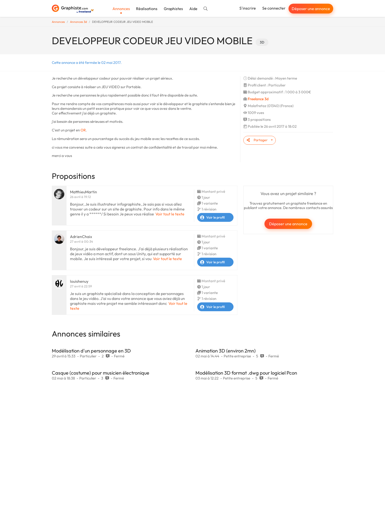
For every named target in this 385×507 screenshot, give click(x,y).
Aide (193, 8)
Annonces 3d (78, 22)
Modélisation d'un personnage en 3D (91, 351)
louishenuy (79, 281)
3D (262, 42)
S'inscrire (247, 8)
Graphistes (173, 8)
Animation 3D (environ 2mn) (225, 351)
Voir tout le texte (169, 213)
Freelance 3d (258, 99)
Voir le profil (211, 217)
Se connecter (274, 8)
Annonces (121, 8)
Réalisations (146, 8)
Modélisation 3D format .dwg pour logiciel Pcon (246, 373)
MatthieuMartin (83, 191)
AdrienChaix (81, 236)
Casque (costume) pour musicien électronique (100, 373)
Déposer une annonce (311, 8)
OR (83, 130)
